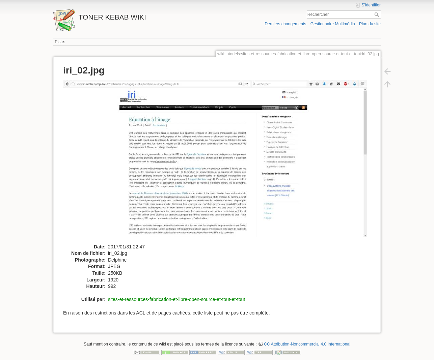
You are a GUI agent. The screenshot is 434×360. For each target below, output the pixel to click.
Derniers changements (285, 24)
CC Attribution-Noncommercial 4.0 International (307, 344)
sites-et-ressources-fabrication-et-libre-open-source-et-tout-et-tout (176, 299)
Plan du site (370, 24)
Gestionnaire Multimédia (332, 24)
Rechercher (377, 14)
